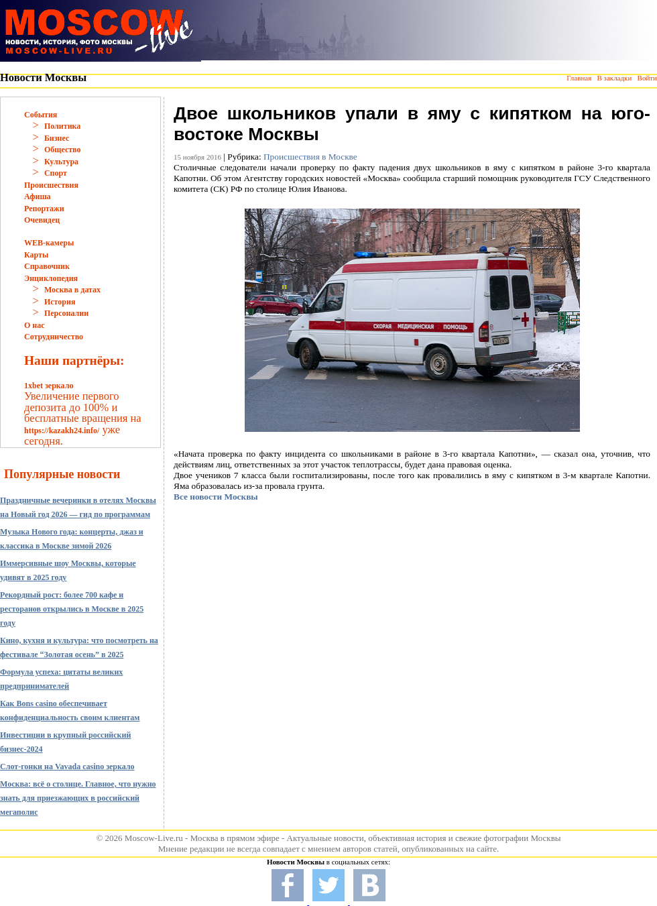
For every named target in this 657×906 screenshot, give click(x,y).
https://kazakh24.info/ (61, 430)
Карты (36, 255)
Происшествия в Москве (310, 157)
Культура (61, 161)
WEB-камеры (49, 242)
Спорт (55, 173)
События (40, 114)
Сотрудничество (53, 336)
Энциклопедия (51, 278)
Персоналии (66, 313)
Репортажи (44, 208)
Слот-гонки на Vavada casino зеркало (67, 766)
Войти (647, 78)
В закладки (614, 78)
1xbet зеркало (48, 385)
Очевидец (42, 220)
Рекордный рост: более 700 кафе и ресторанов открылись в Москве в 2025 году (71, 609)
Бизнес (56, 138)
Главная (578, 78)
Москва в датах (72, 289)
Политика (62, 126)
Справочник (47, 266)
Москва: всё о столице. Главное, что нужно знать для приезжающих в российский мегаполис (78, 798)
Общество (62, 149)
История (59, 301)
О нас (34, 325)
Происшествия (51, 185)
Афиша (37, 196)
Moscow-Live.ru (154, 838)
